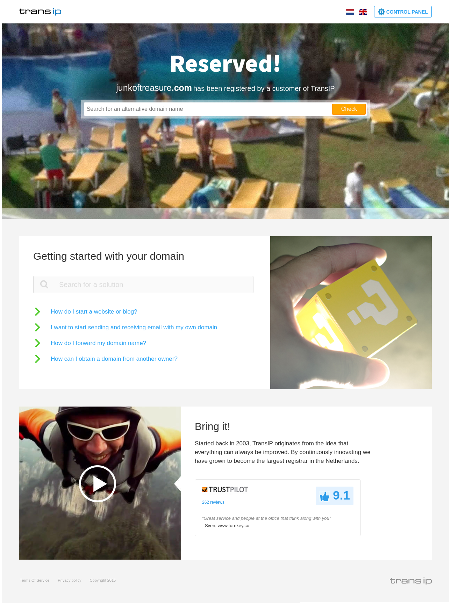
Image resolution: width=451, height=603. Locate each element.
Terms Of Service (34, 580)
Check (349, 109)
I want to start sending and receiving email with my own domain (134, 327)
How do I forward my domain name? (98, 343)
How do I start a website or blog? (94, 311)
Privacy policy (69, 580)
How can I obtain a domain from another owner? (114, 359)
